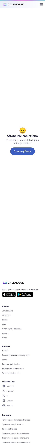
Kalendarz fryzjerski (9, 429)
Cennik (4, 359)
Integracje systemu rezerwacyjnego (15, 355)
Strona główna (22, 151)
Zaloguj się (6, 315)
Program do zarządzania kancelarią (15, 438)
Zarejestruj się (7, 311)
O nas (4, 338)
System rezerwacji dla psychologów (15, 433)
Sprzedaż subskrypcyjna (11, 373)
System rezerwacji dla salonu (13, 424)
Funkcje (5, 350)
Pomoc (5, 320)
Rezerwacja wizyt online (11, 364)
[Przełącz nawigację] (41, 4)
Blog (4, 324)
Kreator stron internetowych (13, 368)
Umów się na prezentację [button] (11, 329)
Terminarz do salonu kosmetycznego (16, 420)
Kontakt (5, 333)
